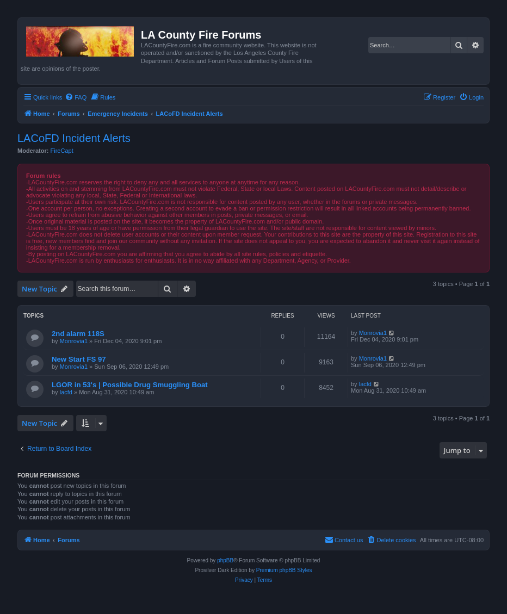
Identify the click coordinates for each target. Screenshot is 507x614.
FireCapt (62, 150)
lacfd (66, 392)
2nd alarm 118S (78, 334)
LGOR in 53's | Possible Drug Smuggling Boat (130, 385)
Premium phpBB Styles (284, 570)
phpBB (225, 560)
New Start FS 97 (79, 359)
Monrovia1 (74, 341)
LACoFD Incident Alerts (74, 138)
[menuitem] (75, 97)
